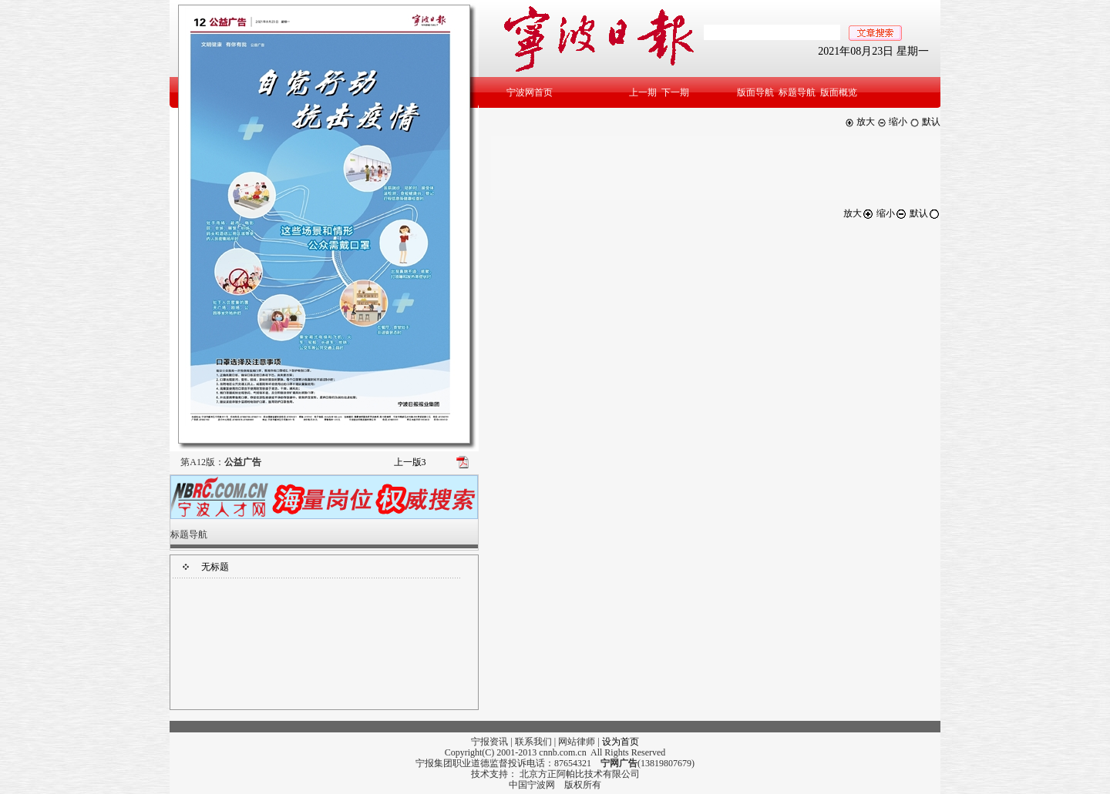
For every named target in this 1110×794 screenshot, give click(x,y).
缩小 (892, 121)
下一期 (675, 92)
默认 (925, 121)
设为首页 (620, 741)
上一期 (643, 92)
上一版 (410, 462)
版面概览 (838, 92)
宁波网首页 (529, 92)
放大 (860, 121)
